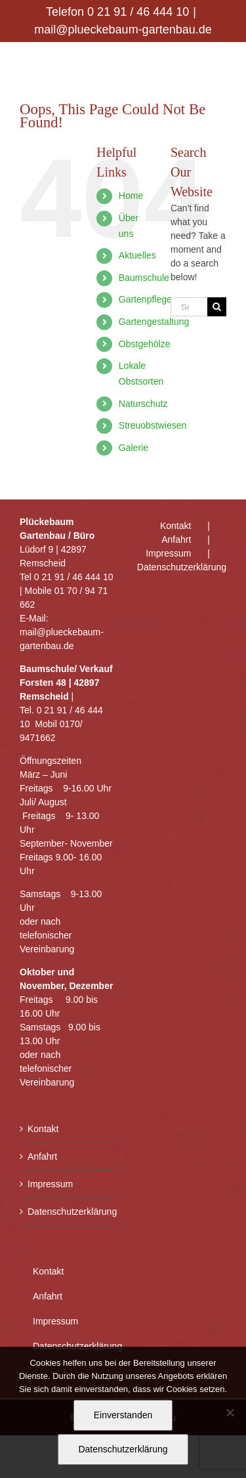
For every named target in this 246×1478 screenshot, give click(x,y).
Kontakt (43, 1129)
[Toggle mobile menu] (219, 63)
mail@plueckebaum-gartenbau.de (122, 29)
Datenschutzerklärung (67, 1211)
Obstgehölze (145, 344)
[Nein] (229, 1412)
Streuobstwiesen (153, 425)
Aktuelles (137, 255)
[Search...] (189, 306)
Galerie (133, 447)
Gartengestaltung (154, 321)
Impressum (50, 1184)
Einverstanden (123, 1415)
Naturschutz (143, 403)
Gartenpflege (145, 299)
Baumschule (144, 277)
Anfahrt (42, 1156)
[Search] (216, 306)
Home (131, 195)
